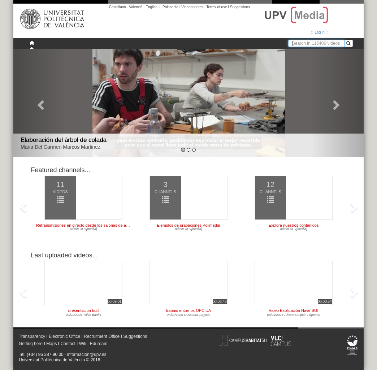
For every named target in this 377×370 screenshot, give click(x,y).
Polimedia (170, 7)
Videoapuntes (192, 7)
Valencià (136, 7)
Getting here (31, 343)
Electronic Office (64, 336)
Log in (320, 32)
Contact (67, 343)
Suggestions (240, 7)
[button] (39, 103)
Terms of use (216, 7)
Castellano (117, 7)
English (151, 7)
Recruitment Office (102, 336)
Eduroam (99, 343)
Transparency (32, 336)
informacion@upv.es (87, 354)
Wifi (82, 343)
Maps (51, 343)
